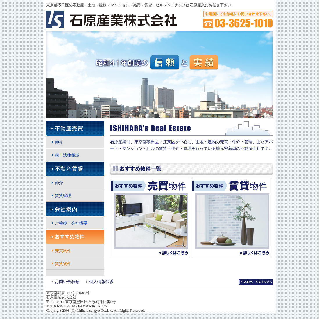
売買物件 (63, 251)
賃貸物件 (63, 263)
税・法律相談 (67, 155)
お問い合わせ (67, 281)
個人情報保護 (101, 281)
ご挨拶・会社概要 (71, 223)
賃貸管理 (63, 195)
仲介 (59, 142)
